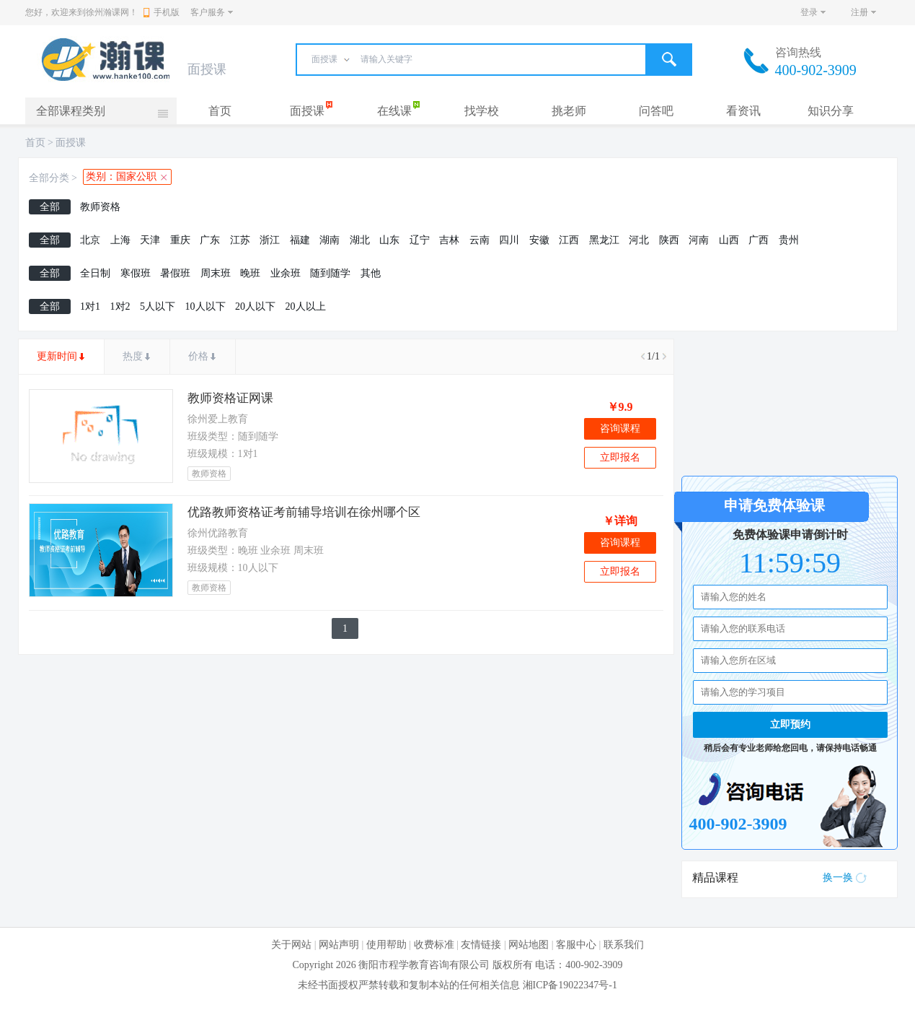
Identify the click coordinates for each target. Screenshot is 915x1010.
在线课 (394, 111)
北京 (90, 240)
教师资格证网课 (230, 398)
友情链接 (481, 944)
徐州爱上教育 (217, 419)
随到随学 (330, 273)
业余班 (285, 273)
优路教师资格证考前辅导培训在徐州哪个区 (303, 512)
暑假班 (175, 273)
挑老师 (569, 111)
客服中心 (576, 944)
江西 (569, 240)
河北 (639, 240)
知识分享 (831, 111)
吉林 (449, 240)
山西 (729, 240)
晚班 (250, 273)
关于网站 (291, 944)
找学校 (481, 111)
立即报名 (620, 457)
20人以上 (306, 306)
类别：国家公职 (121, 176)
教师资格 (100, 206)
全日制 (95, 273)
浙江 (270, 240)
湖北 (360, 240)
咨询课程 (620, 428)
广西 (758, 240)
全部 (50, 206)
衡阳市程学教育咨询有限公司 (424, 964)
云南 (479, 240)
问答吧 (656, 111)
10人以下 (205, 306)
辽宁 (420, 240)
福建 (300, 240)
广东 (210, 240)
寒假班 (135, 273)
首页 (219, 111)
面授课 (307, 111)
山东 (389, 240)
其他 (371, 273)
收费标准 (434, 944)
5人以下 (157, 306)
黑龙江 (604, 240)
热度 (133, 356)
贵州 (789, 240)
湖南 (329, 240)
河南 (699, 240)
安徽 (539, 240)
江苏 (240, 240)
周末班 (215, 273)
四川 (509, 240)
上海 (120, 240)
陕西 (669, 240)
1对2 (120, 306)
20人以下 (255, 306)
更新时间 (57, 356)
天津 (150, 240)
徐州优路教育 (217, 533)
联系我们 (624, 944)
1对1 (90, 306)
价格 (198, 356)
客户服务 (207, 12)
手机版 (161, 12)
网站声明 (339, 944)
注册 (859, 12)
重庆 (180, 240)
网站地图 (528, 944)
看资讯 (743, 111)
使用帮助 (386, 944)
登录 (809, 12)
